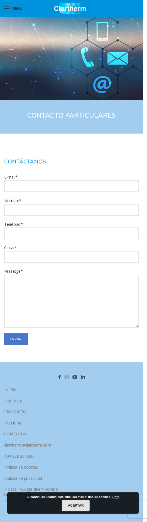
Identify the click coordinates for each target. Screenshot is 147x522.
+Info (115, 497)
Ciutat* (71, 252)
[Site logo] (71, 8)
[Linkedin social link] (83, 377)
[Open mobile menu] (13, 8)
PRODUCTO (15, 411)
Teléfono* (71, 229)
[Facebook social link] (59, 377)
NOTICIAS (13, 423)
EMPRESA (13, 401)
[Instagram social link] (66, 377)
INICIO (10, 389)
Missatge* (71, 286)
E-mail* (71, 181)
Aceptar (76, 505)
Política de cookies (21, 467)
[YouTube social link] (74, 377)
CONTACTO (15, 433)
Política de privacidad (23, 478)
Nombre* (71, 205)
